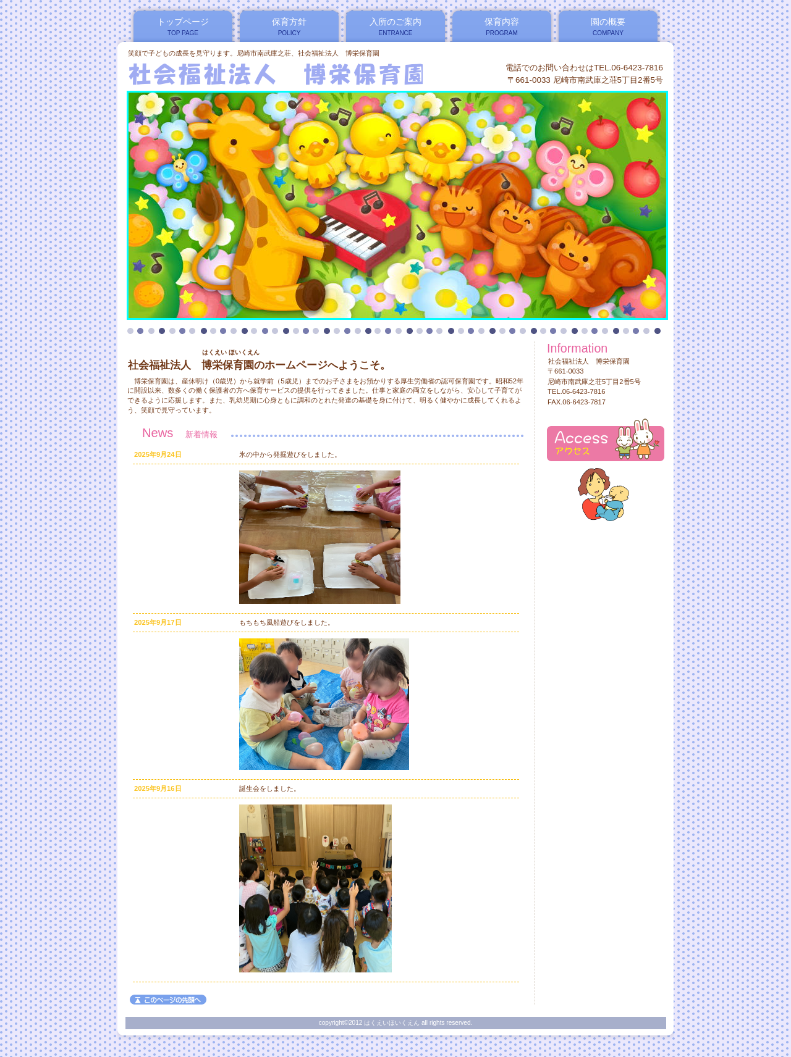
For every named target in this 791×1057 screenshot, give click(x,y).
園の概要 (608, 22)
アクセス (605, 440)
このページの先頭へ (168, 1000)
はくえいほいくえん (277, 73)
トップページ (183, 22)
